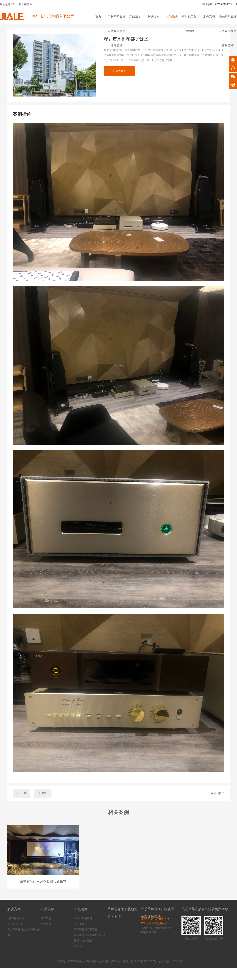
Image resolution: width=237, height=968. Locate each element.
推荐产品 (46, 918)
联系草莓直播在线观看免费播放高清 (228, 31)
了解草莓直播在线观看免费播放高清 (117, 31)
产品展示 (135, 16)
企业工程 (79, 924)
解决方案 (154, 16)
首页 (98, 16)
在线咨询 (119, 70)
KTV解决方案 (15, 924)
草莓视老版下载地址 (122, 909)
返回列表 (217, 793)
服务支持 (209, 16)
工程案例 (172, 16)
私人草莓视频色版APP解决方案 (24, 932)
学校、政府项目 (83, 918)
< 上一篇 (21, 793)
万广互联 (177, 961)
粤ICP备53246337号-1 (146, 961)
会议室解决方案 (16, 918)
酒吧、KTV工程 (83, 940)
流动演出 (79, 946)
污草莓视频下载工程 (85, 929)
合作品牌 (46, 924)
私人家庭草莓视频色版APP (89, 935)
